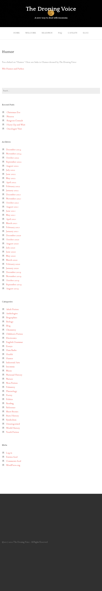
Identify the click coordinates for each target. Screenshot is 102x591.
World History (13, 428)
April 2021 (11, 219)
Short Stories (12, 411)
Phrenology (11, 391)
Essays (9, 346)
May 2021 (11, 215)
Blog (85, 33)
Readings (47, 33)
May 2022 (11, 178)
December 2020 (13, 235)
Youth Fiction (12, 432)
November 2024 (13, 153)
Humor (9, 358)
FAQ (60, 33)
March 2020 (11, 260)
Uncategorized (13, 424)
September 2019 (14, 284)
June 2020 (11, 251)
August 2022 (12, 166)
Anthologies (12, 313)
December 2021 (13, 194)
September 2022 (14, 161)
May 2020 (11, 256)
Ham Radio (11, 350)
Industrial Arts (13, 362)
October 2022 (12, 157)
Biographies (11, 317)
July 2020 (10, 247)
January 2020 (12, 268)
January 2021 (12, 231)
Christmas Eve (13, 112)
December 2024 (13, 149)
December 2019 (13, 272)
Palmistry (10, 387)
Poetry (9, 395)
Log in (9, 452)
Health (9, 354)
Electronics (11, 338)
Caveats (72, 33)
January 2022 (12, 190)
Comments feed (13, 461)
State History (12, 415)
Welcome (30, 33)
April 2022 (11, 182)
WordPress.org (13, 465)
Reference (10, 407)
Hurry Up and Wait (16, 124)
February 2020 (13, 264)
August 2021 (12, 206)
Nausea (10, 116)
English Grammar (14, 342)
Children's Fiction (14, 334)
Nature (9, 379)
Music (9, 370)
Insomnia (10, 366)
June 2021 (11, 211)
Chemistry (11, 329)
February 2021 (13, 227)
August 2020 (12, 243)
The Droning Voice (51, 9)
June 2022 (11, 174)
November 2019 (13, 276)
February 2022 (13, 186)
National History (14, 374)
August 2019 (12, 288)
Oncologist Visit (14, 128)
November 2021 (13, 198)
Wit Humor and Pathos (13, 68)
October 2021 (12, 202)
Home (16, 33)
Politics (9, 399)
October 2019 (12, 280)
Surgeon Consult (15, 120)
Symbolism (11, 419)
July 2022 (10, 170)
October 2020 (12, 239)
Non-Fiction (12, 383)
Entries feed (12, 457)
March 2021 (11, 223)
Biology (9, 321)
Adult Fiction (12, 309)
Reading (10, 403)
